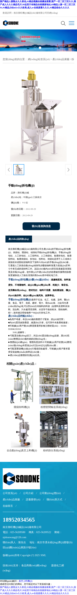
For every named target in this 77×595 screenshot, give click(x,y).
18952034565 (19, 519)
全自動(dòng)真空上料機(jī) (22, 450)
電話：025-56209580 (14, 532)
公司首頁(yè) (10, 493)
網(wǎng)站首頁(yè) (39, 59)
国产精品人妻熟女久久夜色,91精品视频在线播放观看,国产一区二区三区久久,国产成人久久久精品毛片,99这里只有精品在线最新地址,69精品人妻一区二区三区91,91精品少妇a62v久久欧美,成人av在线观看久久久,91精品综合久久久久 (38, 4)
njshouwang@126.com (14, 537)
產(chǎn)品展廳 (61, 59)
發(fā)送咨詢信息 (41, 226)
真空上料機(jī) (25, 581)
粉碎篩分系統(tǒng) (54, 450)
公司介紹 (28, 493)
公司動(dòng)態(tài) (50, 493)
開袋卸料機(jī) (22, 407)
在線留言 (8, 506)
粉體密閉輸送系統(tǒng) (54, 407)
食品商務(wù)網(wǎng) (33, 565)
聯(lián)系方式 (54, 499)
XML (43, 555)
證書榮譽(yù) (33, 499)
